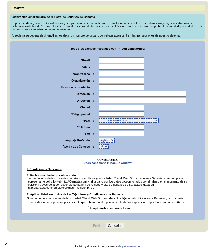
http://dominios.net (130, 246)
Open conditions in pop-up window (107, 162)
